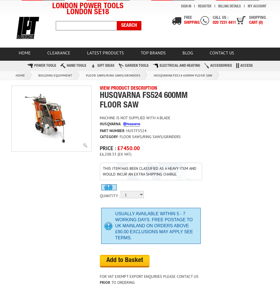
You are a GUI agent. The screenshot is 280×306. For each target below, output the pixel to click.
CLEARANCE (58, 53)
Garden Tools (133, 65)
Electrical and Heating (176, 66)
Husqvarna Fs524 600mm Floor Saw (183, 75)
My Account (257, 6)
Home (20, 75)
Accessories (218, 65)
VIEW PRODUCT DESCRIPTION (128, 88)
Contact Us (222, 53)
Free (192, 20)
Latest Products (105, 53)
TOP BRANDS (153, 53)
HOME (25, 53)
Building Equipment (55, 75)
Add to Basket (124, 260)
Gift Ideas (102, 65)
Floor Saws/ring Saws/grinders (113, 75)
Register (204, 6)
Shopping (257, 20)
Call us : (224, 20)
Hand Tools (73, 65)
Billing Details (229, 6)
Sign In (186, 6)
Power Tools (41, 66)
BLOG (187, 53)
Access (244, 65)
